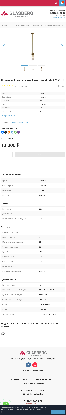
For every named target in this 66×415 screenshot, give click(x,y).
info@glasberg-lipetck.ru (34, 394)
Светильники (38, 25)
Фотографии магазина (34, 383)
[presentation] (4, 46)
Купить (40, 154)
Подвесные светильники (54, 25)
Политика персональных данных (33, 370)
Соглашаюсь (58, 412)
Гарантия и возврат (38, 379)
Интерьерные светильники (20, 25)
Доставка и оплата (19, 379)
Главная (4, 25)
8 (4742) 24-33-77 (57, 10)
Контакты (53, 379)
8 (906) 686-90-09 (57, 13)
